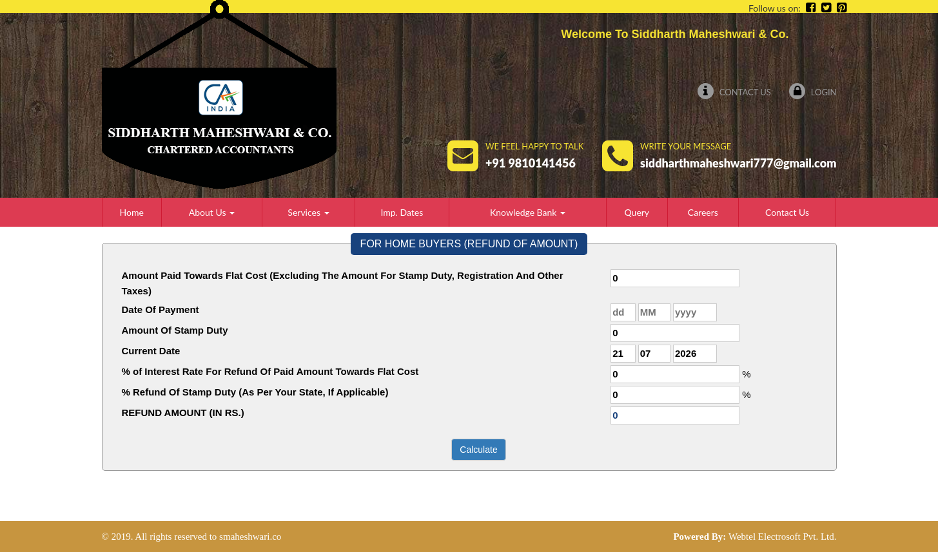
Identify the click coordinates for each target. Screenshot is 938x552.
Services (308, 212)
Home (132, 212)
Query (636, 212)
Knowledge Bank (527, 212)
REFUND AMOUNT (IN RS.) (183, 412)
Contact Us (734, 92)
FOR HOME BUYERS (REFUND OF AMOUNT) (469, 243)
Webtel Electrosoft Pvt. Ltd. (782, 536)
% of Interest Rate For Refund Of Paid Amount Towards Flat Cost (270, 371)
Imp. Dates (401, 212)
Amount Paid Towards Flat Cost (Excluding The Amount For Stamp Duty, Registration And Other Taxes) (342, 283)
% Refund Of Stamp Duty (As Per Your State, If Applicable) (255, 391)
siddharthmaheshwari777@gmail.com (738, 163)
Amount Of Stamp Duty (175, 330)
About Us (212, 212)
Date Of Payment (160, 309)
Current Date (151, 350)
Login (812, 92)
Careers (703, 212)
